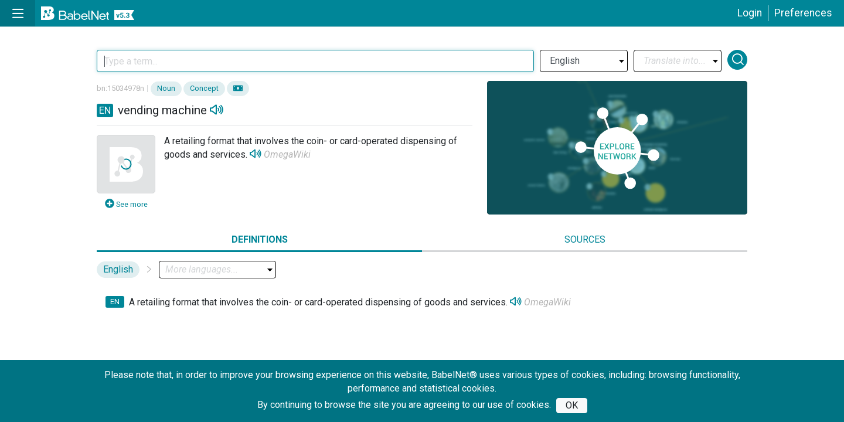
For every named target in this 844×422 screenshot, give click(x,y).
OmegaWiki (287, 154)
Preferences (803, 13)
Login (749, 13)
